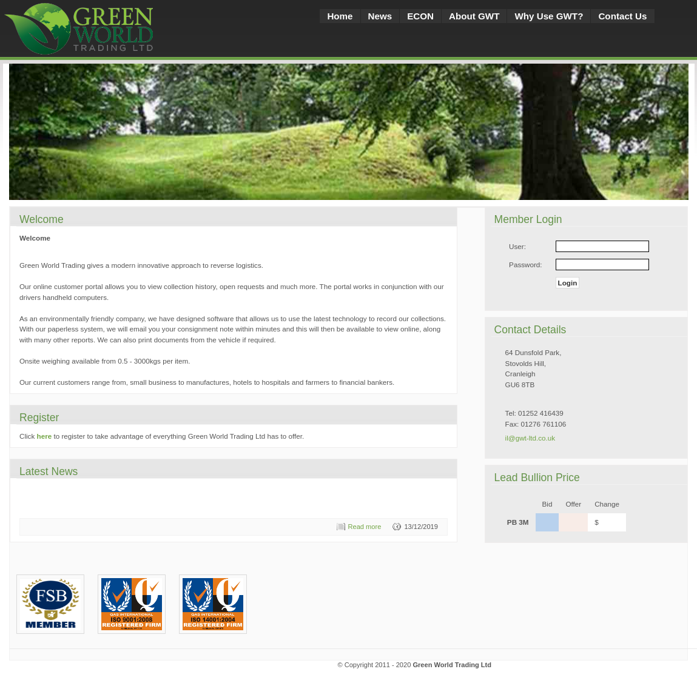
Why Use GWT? (548, 16)
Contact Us (622, 16)
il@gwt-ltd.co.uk (530, 438)
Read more (365, 526)
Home (339, 16)
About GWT (474, 16)
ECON (420, 16)
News (380, 16)
